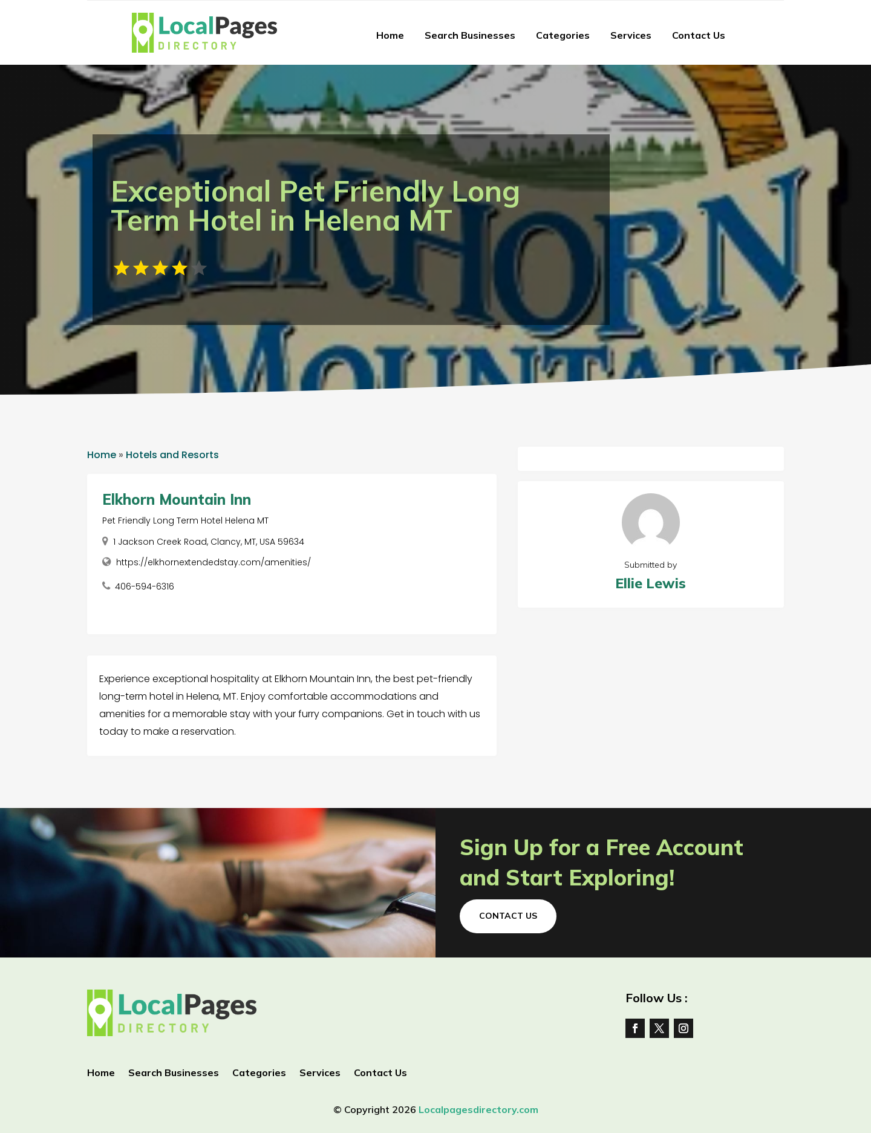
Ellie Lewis (650, 583)
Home (390, 35)
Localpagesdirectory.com (478, 1109)
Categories (563, 35)
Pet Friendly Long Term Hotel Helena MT (185, 520)
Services (630, 35)
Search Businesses (470, 35)
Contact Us (698, 35)
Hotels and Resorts (172, 455)
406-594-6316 (144, 586)
